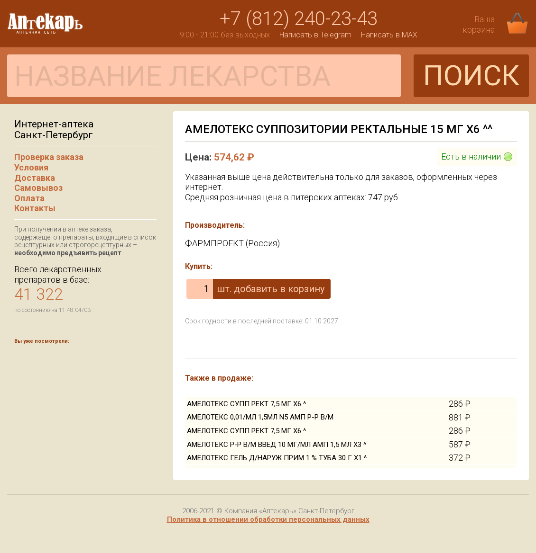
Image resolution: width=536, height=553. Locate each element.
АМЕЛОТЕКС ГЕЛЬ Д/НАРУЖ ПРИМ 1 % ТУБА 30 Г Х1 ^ (277, 458)
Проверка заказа (48, 157)
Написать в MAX (389, 34)
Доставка (34, 178)
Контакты (34, 208)
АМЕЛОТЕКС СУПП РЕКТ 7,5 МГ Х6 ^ (246, 404)
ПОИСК (471, 75)
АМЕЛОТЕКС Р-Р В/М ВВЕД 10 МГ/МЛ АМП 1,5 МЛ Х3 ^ (276, 444)
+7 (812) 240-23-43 (299, 19)
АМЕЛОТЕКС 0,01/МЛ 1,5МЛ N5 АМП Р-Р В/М (260, 417)
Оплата (29, 198)
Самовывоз (38, 188)
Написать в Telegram (315, 34)
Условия (31, 167)
